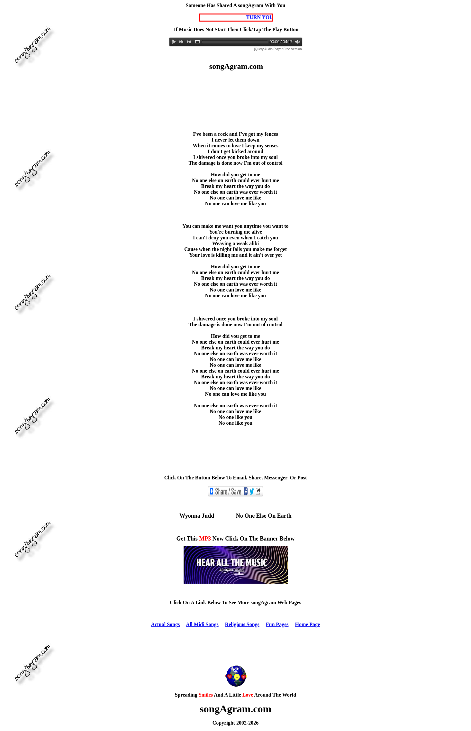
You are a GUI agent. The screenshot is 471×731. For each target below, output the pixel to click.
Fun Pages (277, 624)
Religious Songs (242, 624)
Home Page (307, 624)
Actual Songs (165, 624)
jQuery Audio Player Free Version (278, 49)
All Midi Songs (202, 624)
